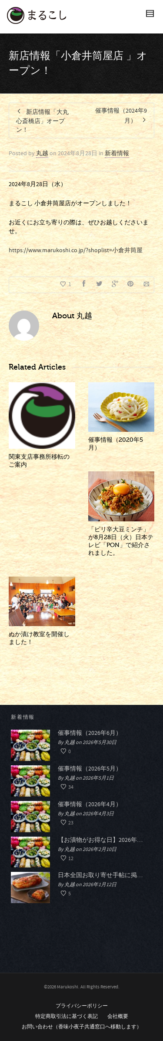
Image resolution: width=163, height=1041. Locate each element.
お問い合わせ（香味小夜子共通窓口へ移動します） (82, 1027)
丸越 (42, 153)
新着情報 (117, 153)
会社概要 (117, 1016)
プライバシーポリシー (82, 1006)
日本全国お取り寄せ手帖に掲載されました (103, 875)
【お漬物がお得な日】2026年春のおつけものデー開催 (103, 840)
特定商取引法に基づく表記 (66, 1016)
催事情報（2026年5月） (90, 768)
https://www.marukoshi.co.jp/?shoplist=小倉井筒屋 (76, 250)
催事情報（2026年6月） (90, 733)
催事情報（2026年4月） (90, 804)
